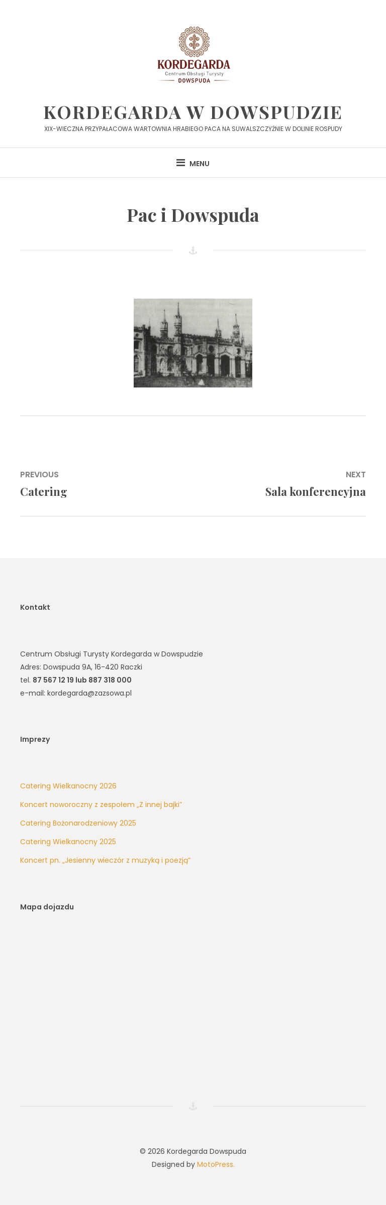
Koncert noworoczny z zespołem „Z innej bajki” (101, 804)
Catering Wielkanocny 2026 (68, 786)
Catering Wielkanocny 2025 (68, 842)
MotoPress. (216, 1164)
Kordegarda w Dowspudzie (193, 111)
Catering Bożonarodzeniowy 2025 (78, 823)
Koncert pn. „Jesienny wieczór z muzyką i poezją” (105, 860)
